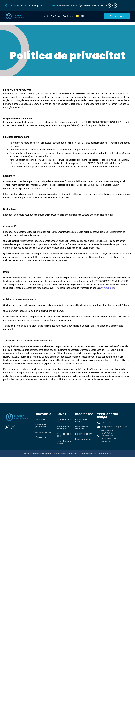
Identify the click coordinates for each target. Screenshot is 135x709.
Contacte (67, 16)
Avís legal (40, 419)
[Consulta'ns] (117, 16)
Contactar (40, 437)
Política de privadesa (40, 425)
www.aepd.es (107, 288)
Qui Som (55, 16)
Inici (45, 16)
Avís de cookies (43, 432)
